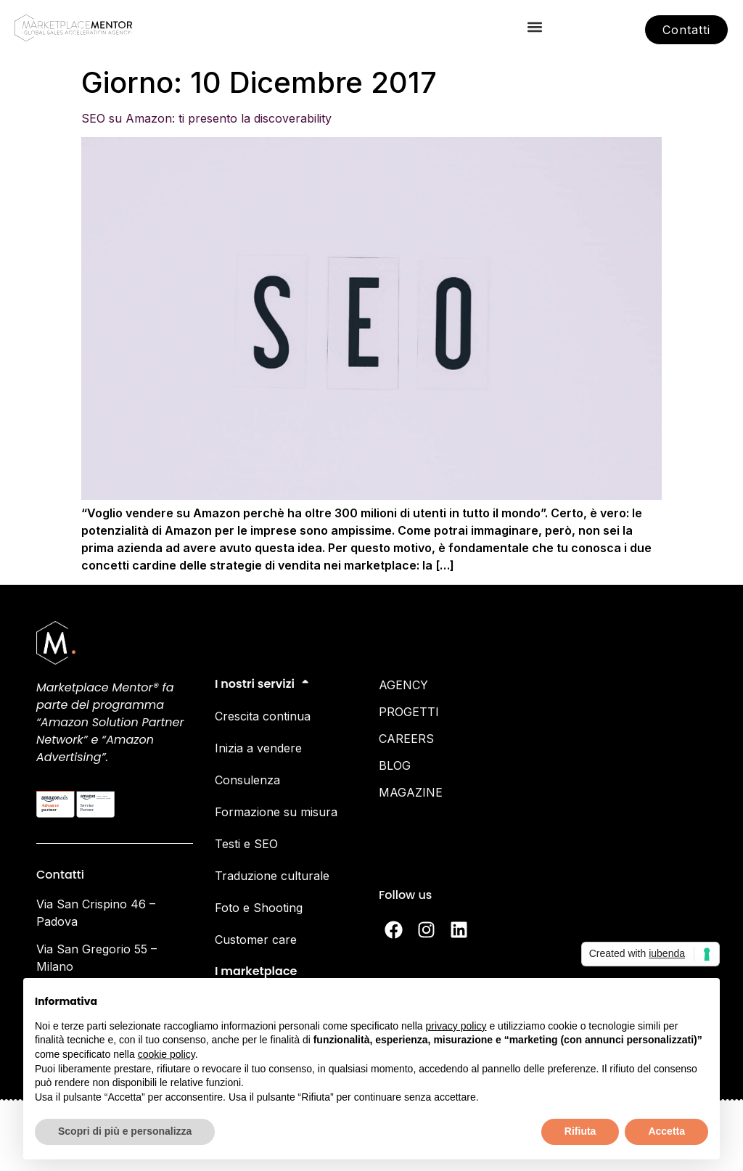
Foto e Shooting (259, 907)
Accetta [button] (666, 1131)
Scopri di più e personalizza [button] (125, 1131)
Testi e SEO (246, 844)
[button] (534, 26)
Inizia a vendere (258, 748)
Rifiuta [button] (580, 1131)
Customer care (256, 939)
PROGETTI (409, 711)
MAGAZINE (411, 792)
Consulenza (247, 780)
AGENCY (403, 685)
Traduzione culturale (272, 875)
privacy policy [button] (456, 1026)
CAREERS (406, 738)
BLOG (395, 765)
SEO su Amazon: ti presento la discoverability (206, 118)
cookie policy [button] (166, 1054)
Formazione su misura (276, 812)
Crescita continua (263, 716)
